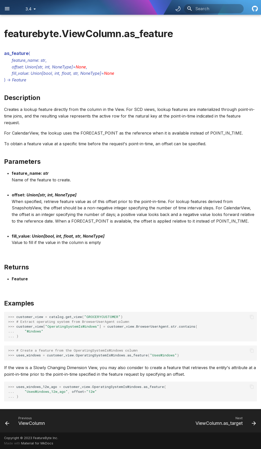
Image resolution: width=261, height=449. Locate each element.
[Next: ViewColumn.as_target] (224, 420)
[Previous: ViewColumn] (26, 420)
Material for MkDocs (37, 443)
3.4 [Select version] (28, 8)
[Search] (214, 8)
